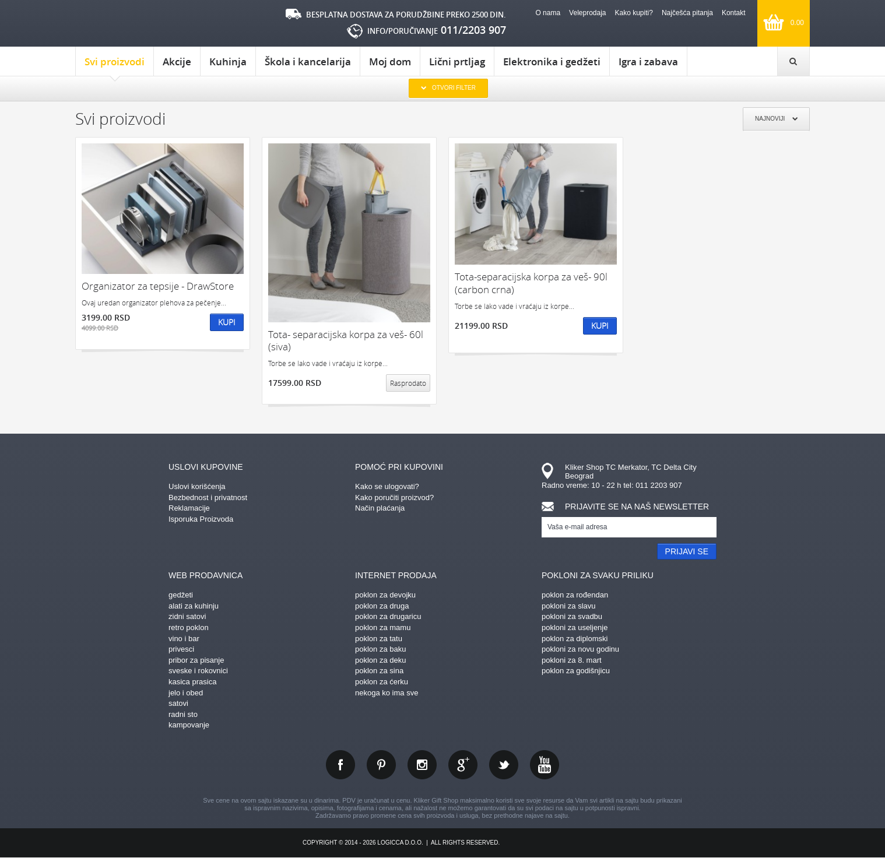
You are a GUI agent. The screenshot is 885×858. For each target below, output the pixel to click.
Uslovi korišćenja (197, 486)
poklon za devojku (385, 594)
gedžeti (180, 594)
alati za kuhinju (193, 606)
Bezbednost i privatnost (207, 497)
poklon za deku (380, 660)
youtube (544, 764)
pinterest (381, 764)
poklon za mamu (382, 627)
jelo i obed (185, 692)
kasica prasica (192, 681)
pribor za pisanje (196, 660)
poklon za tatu (378, 638)
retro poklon (188, 627)
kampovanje (188, 724)
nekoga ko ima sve (386, 692)
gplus (462, 764)
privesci (181, 649)
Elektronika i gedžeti (551, 61)
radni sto (183, 714)
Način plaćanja (380, 508)
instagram (422, 764)
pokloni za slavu (569, 606)
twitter (503, 764)
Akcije (177, 61)
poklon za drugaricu (388, 616)
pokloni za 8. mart (572, 660)
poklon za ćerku (381, 681)
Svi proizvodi (115, 65)
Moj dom (390, 61)
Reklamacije (189, 508)
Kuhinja (228, 61)
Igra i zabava (648, 61)
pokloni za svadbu (572, 616)
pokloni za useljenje (574, 627)
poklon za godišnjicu (576, 670)
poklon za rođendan (575, 594)
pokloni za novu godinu (580, 649)
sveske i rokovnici (198, 670)
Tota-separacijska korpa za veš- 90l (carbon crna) (531, 283)
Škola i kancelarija (308, 61)
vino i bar (183, 638)
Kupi (227, 322)
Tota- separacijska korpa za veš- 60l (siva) (345, 340)
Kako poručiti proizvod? (394, 497)
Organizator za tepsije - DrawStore (158, 286)
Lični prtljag (457, 61)
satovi (178, 703)
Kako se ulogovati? (387, 486)
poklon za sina (379, 670)
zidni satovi (187, 616)
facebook (340, 764)
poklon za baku (380, 649)
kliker (124, 23)
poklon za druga (382, 606)
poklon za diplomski (574, 638)
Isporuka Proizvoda (200, 519)
